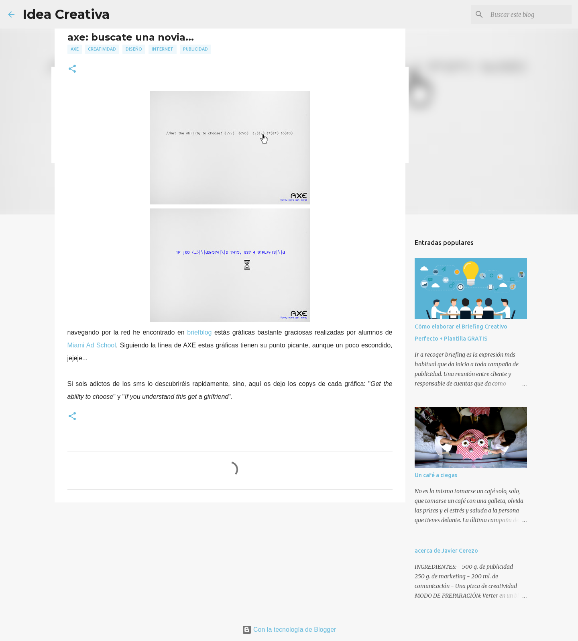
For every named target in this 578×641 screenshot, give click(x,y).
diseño (134, 49)
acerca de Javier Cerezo (446, 550)
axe (75, 49)
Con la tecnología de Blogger (289, 629)
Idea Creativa (66, 14)
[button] (72, 69)
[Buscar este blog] (529, 14)
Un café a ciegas (436, 475)
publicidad (195, 49)
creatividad (102, 49)
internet (162, 49)
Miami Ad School (91, 345)
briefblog (199, 332)
